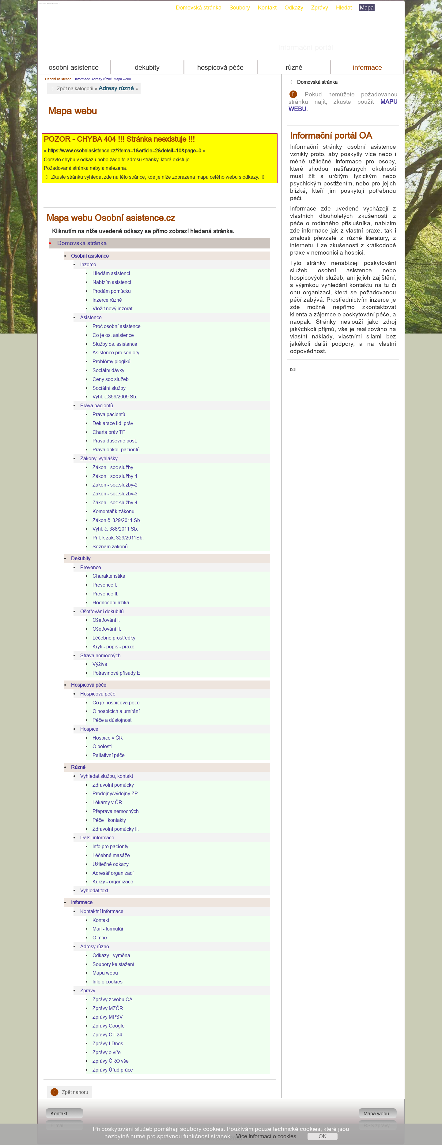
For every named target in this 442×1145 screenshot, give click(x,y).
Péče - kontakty (109, 820)
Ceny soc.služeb (111, 379)
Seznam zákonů (110, 546)
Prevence (90, 567)
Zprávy (319, 7)
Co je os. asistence (113, 335)
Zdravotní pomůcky (113, 785)
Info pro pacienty (110, 846)
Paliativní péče (109, 755)
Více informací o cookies (266, 1136)
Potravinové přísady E (116, 673)
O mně (100, 937)
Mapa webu (122, 79)
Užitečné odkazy (111, 864)
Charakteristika (109, 576)
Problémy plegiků (111, 361)
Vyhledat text (94, 890)
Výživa (100, 664)
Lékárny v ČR (107, 802)
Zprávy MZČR (108, 1008)
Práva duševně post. (115, 440)
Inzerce (88, 264)
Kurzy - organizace (113, 881)
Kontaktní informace (101, 911)
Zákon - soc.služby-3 (115, 493)
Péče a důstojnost (112, 720)
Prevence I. (105, 584)
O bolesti (102, 746)
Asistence (91, 317)
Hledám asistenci (111, 273)
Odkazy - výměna (111, 955)
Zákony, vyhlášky (99, 458)
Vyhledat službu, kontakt (106, 776)
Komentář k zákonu (113, 511)
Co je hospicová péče (116, 702)
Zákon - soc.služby (113, 467)
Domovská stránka (198, 7)
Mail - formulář (108, 928)
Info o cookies (108, 981)
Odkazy (294, 7)
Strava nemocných (100, 655)
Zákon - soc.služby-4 (115, 502)
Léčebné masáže (111, 855)
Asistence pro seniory (116, 352)
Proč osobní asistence (117, 326)
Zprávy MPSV (108, 1017)
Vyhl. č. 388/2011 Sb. (115, 528)
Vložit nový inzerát (112, 308)
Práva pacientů (96, 405)
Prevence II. (105, 593)
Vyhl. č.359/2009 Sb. (115, 396)
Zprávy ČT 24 (107, 1034)
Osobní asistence (74, 67)
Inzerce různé (107, 300)
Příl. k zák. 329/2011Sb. (118, 537)
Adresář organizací (113, 873)
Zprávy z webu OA (113, 999)
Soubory (239, 7)
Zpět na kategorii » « (94, 88)
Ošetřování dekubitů (102, 611)
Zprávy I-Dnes (108, 1043)
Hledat (344, 7)
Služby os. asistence (115, 344)
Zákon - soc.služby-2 (115, 484)
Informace (367, 67)
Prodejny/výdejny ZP (115, 793)
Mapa (367, 7)
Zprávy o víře (107, 1052)
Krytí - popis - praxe (113, 646)
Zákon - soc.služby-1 (115, 476)
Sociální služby (109, 388)
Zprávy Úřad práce (113, 1069)
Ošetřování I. (106, 620)
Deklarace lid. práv (113, 423)
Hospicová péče (220, 67)
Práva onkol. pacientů (116, 449)
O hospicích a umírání (116, 711)
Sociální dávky (108, 370)
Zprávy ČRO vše (111, 1061)
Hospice (89, 729)
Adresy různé (102, 79)
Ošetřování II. (107, 629)
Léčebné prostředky (114, 637)
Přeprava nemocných (116, 811)
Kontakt (267, 7)
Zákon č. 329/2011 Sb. (117, 520)
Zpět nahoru (70, 1092)
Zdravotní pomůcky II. (116, 829)
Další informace (97, 837)
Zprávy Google (109, 1025)
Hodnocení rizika (111, 602)
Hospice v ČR (108, 737)
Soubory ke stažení (113, 964)
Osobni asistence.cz (73, 6)
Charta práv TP (109, 432)
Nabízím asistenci (112, 282)
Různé (294, 67)
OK (322, 1136)
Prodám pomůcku (112, 291)
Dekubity (147, 67)
